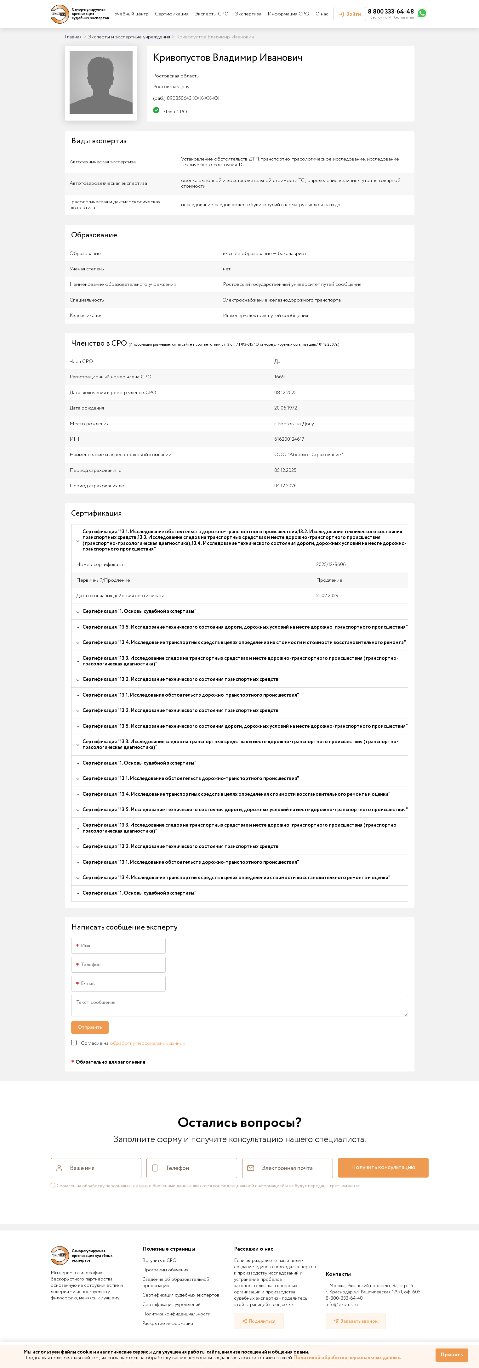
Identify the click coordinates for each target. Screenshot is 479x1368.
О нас (322, 14)
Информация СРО (288, 14)
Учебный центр (131, 14)
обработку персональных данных (147, 1043)
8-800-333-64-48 (344, 1298)
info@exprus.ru (342, 1304)
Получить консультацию (383, 1167)
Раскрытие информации (167, 1323)
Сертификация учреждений (171, 1304)
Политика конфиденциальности (176, 1314)
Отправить (90, 1027)
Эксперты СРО (212, 14)
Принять (452, 1355)
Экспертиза (248, 14)
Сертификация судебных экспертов (180, 1295)
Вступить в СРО (159, 1260)
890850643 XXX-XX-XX (186, 98)
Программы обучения (165, 1270)
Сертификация (171, 14)
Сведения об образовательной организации (175, 1282)
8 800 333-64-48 (391, 11)
